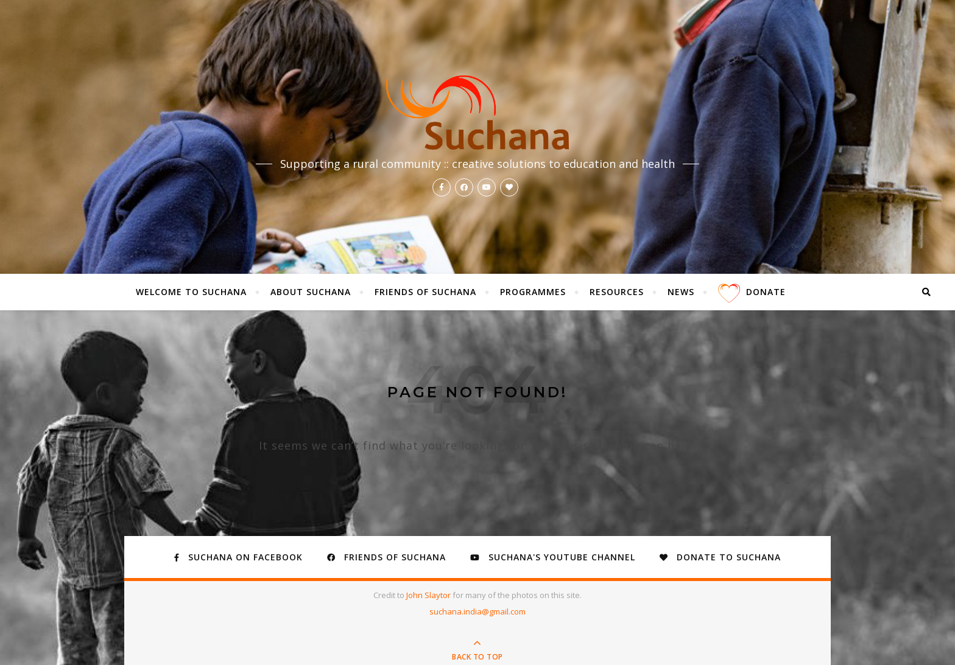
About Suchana (310, 292)
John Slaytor (429, 595)
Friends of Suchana (425, 292)
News (681, 292)
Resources (617, 292)
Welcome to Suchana (191, 292)
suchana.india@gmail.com (477, 611)
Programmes (533, 292)
